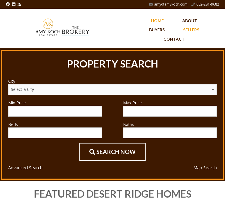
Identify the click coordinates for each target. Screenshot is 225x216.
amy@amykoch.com (171, 4)
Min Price (17, 103)
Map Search (205, 167)
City (11, 81)
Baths (128, 124)
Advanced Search (25, 167)
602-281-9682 (207, 4)
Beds (13, 124)
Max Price (132, 103)
